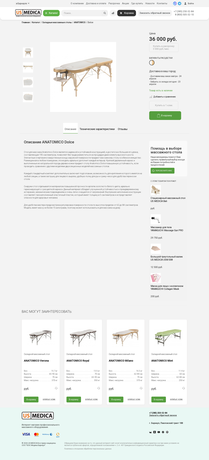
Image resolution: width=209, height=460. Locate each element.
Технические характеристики (97, 129)
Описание (70, 129)
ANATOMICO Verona (36, 360)
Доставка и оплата (96, 3)
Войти (189, 3)
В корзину (164, 115)
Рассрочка (114, 3)
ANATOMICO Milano (121, 360)
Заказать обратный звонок (154, 13)
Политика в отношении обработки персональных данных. (88, 449)
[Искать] (105, 13)
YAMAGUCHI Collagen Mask (168, 287)
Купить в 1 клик (163, 105)
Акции (125, 3)
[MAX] (175, 3)
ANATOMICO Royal (77, 360)
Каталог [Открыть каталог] (51, 13)
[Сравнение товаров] (113, 13)
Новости (149, 3)
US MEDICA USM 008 (168, 258)
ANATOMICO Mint (162, 360)
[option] (28, 53)
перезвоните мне (162, 171)
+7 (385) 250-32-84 (184, 11)
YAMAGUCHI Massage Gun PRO (168, 229)
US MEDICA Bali (168, 200)
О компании (77, 3)
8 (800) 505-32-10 (184, 14)
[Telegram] (179, 3)
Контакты (162, 3)
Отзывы (123, 129)
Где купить (137, 3)
